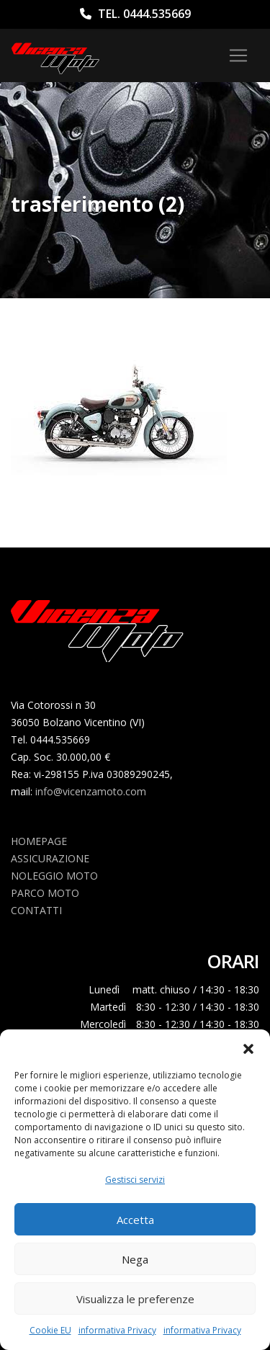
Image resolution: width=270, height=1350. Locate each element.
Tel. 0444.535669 (135, 14)
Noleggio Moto (54, 875)
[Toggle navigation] (238, 55)
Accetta (135, 1219)
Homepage (39, 841)
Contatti (36, 910)
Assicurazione (50, 858)
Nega (135, 1259)
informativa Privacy (117, 1330)
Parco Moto (45, 893)
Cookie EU (50, 1330)
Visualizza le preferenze (135, 1299)
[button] (248, 1047)
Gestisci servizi (135, 1180)
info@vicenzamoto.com (90, 791)
